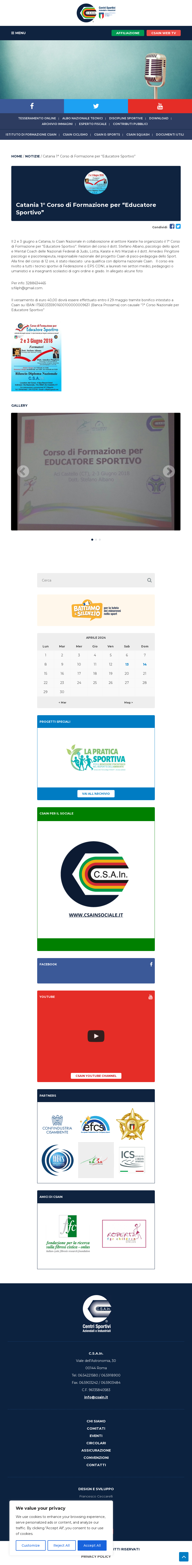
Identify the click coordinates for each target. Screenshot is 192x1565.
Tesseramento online (37, 118)
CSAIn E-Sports (107, 134)
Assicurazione (96, 1450)
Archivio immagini (57, 124)
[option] (95, 471)
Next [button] (169, 472)
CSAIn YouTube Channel (96, 1076)
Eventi (96, 1436)
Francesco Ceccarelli (96, 1496)
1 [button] (92, 539)
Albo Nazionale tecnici (82, 118)
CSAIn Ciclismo (75, 134)
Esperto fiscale (93, 124)
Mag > (128, 702)
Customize (31, 1545)
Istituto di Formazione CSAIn (31, 134)
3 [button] (100, 539)
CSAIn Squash (138, 134)
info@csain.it (96, 1397)
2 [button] (96, 539)
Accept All (92, 1545)
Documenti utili (170, 134)
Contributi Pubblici (130, 124)
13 (127, 664)
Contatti (96, 1465)
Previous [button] (23, 472)
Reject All (61, 1545)
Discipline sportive (126, 118)
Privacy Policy (96, 1556)
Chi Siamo (96, 1421)
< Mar (62, 702)
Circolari (96, 1443)
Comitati (96, 1428)
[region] (61, 1528)
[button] (149, 580)
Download (158, 118)
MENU (18, 33)
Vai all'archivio (96, 793)
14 (145, 664)
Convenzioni (96, 1458)
